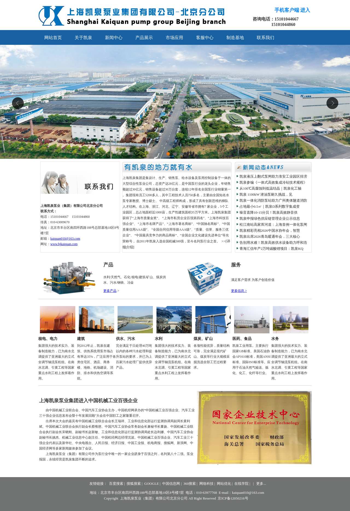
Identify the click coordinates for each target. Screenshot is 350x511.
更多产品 (109, 291)
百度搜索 (116, 483)
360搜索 (189, 483)
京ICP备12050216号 (233, 498)
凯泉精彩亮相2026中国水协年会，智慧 (270, 230)
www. (63, 244)
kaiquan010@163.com (65, 238)
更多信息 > (239, 291)
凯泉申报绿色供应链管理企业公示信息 (270, 218)
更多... (261, 483)
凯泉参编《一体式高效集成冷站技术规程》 (273, 182)
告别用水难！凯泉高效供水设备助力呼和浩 (273, 242)
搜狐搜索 (134, 483)
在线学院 (241, 483)
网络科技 (206, 483)
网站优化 (224, 483)
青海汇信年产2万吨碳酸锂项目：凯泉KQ (271, 248)
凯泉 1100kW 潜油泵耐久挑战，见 (266, 194)
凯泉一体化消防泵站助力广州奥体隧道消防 (273, 200)
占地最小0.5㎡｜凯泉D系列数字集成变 (270, 206)
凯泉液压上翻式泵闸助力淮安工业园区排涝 (273, 176)
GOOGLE (151, 483)
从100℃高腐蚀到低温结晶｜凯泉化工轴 (271, 188)
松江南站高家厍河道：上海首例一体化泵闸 (273, 224)
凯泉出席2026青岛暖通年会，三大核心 (270, 236)
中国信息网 (171, 483)
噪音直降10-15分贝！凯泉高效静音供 (269, 212)
